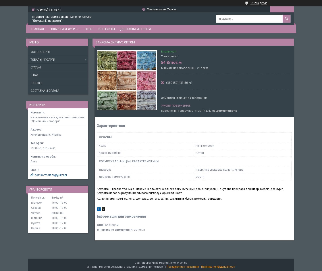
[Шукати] (287, 19)
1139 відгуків (259, 3)
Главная (37, 29)
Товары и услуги (62, 29)
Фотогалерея (40, 52)
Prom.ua (182, 262)
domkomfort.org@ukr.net (51, 175)
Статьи (36, 67)
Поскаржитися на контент (183, 266)
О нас (89, 29)
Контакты (106, 29)
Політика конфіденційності (218, 266)
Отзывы (36, 83)
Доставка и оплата (135, 29)
